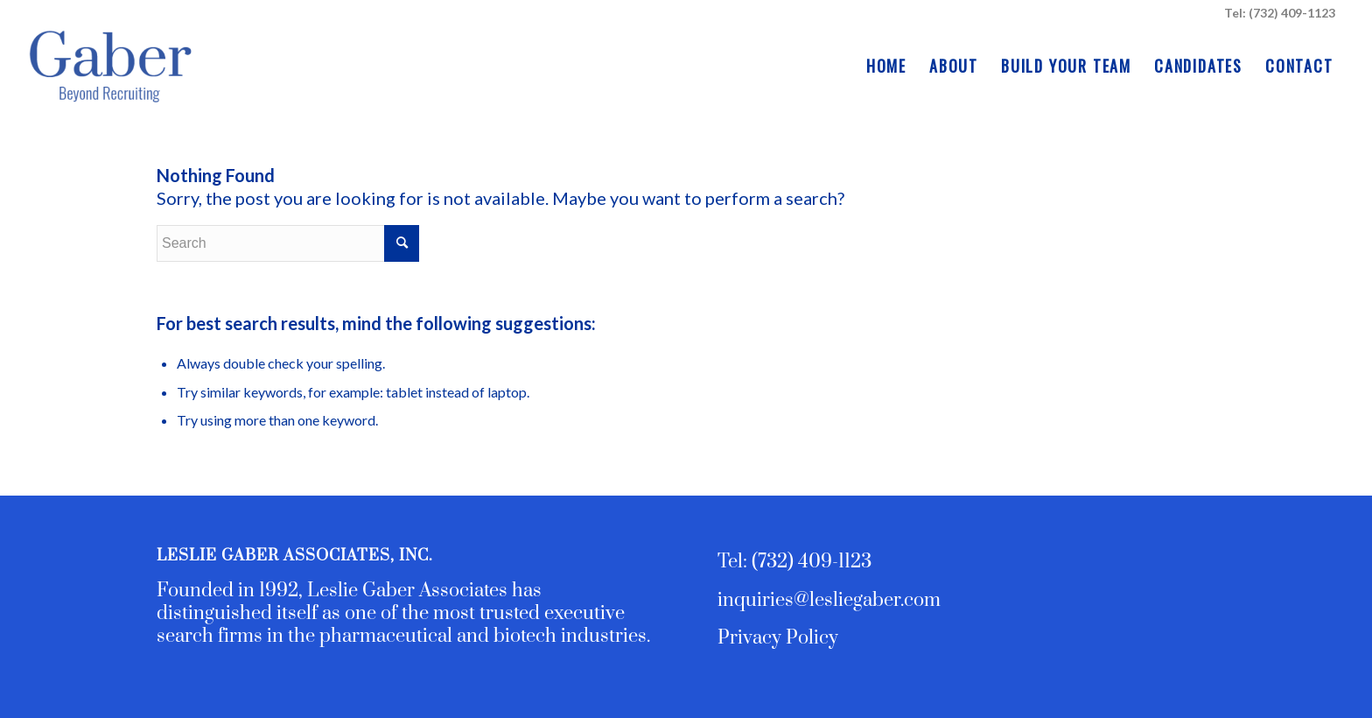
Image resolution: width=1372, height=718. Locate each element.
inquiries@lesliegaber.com (829, 600)
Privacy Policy (778, 638)
